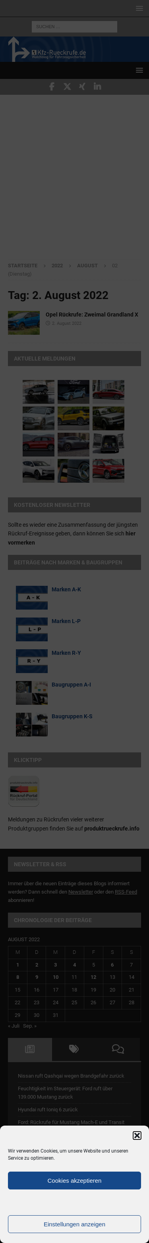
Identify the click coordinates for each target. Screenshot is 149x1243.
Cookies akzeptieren (75, 1180)
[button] (137, 1135)
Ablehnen (74, 1202)
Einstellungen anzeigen (74, 1224)
